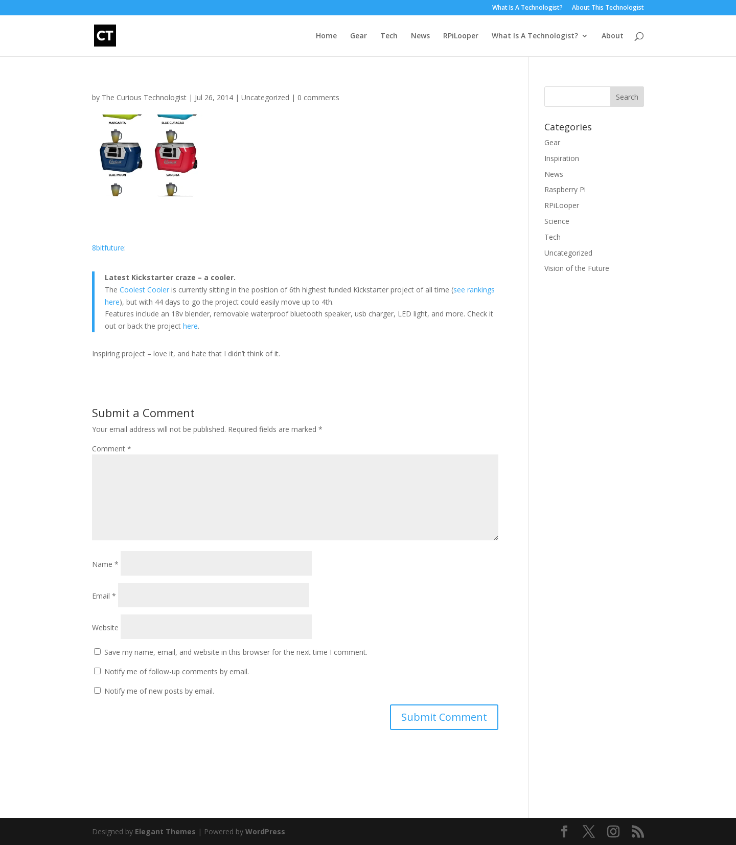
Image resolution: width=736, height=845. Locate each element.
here (190, 326)
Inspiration (561, 158)
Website (105, 627)
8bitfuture (108, 248)
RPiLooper (460, 36)
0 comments (318, 97)
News (420, 36)
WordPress (265, 831)
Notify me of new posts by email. (159, 691)
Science (556, 221)
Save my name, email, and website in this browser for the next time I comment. (235, 652)
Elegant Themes (165, 831)
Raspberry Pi (565, 189)
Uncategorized (265, 97)
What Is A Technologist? (527, 8)
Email (104, 596)
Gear (358, 36)
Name (105, 564)
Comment (111, 448)
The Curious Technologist (144, 97)
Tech (389, 36)
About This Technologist (608, 8)
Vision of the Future (576, 268)
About (613, 36)
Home (326, 36)
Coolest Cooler (144, 289)
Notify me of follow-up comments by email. (176, 671)
